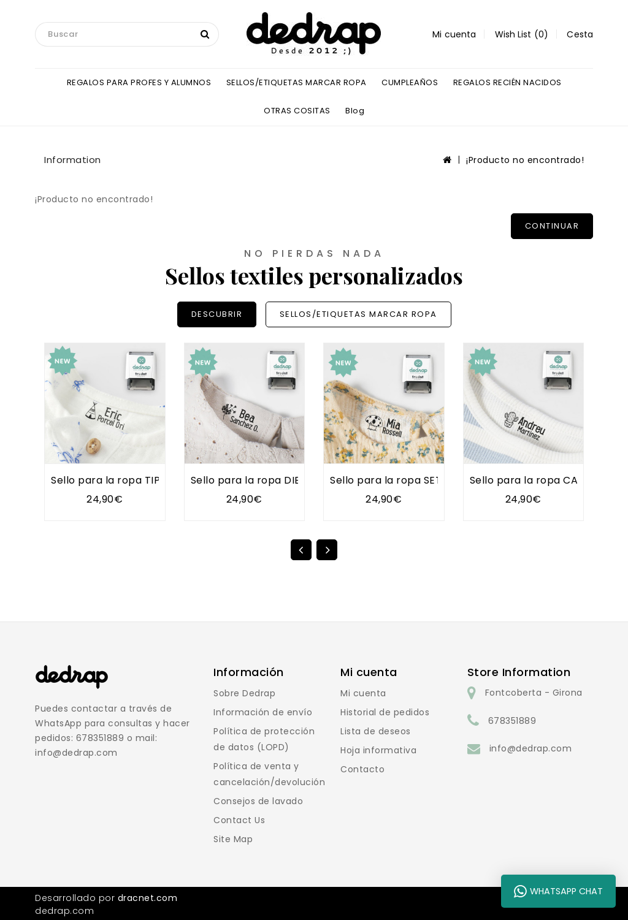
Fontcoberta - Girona (534, 692)
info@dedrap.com (530, 748)
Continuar (552, 226)
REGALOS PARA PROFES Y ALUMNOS (139, 82)
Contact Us (239, 820)
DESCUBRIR (217, 314)
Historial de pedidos (384, 712)
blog (354, 110)
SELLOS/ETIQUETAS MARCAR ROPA (296, 82)
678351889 (512, 721)
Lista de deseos (375, 731)
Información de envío (262, 712)
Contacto (362, 769)
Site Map (233, 839)
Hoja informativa (378, 750)
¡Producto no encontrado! (525, 160)
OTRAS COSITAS (297, 110)
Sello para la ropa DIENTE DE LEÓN (278, 480)
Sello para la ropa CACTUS (537, 480)
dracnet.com (148, 898)
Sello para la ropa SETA (389, 480)
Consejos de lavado (258, 801)
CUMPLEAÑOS (409, 82)
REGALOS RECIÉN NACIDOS (507, 82)
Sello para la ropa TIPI (107, 480)
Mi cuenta (363, 693)
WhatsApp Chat (558, 891)
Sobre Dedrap (244, 693)
